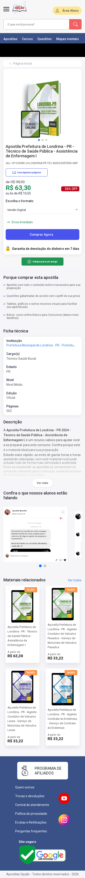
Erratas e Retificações (30, 822)
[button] (39, 140)
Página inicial (22, 63)
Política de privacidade (31, 813)
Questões (44, 39)
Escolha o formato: (20, 201)
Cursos (27, 39)
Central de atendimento (32, 805)
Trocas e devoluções (29, 796)
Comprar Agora (41, 234)
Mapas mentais (67, 39)
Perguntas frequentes (31, 831)
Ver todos (75, 580)
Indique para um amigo (42, 261)
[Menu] (6, 12)
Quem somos (24, 787)
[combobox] (36, 24)
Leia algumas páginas (26, 172)
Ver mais (42, 483)
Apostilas (10, 39)
